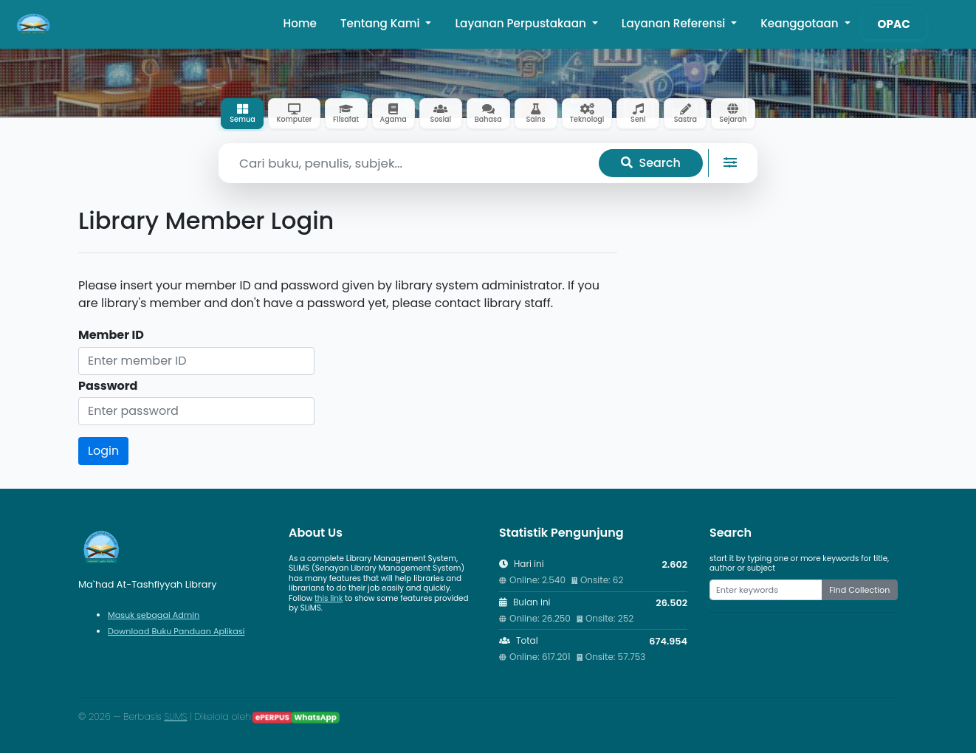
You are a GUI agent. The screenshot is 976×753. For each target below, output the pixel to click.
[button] (945, 24)
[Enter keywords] (765, 590)
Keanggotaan (800, 23)
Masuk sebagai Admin (153, 615)
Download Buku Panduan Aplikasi (176, 631)
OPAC (894, 24)
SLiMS (175, 716)
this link (329, 598)
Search (651, 162)
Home (300, 23)
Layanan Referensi (675, 23)
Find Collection (859, 590)
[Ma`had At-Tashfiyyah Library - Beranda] (34, 24)
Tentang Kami (381, 23)
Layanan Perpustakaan (521, 23)
